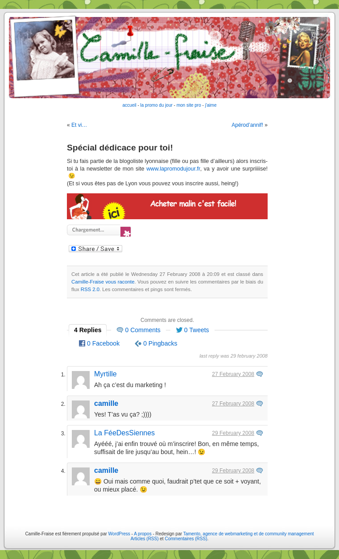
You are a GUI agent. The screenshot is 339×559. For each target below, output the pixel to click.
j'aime (211, 105)
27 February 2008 (233, 374)
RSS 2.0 (90, 289)
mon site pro (189, 105)
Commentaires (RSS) (186, 538)
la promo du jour (157, 105)
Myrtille (105, 374)
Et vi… (79, 125)
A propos (143, 533)
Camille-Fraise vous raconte (103, 281)
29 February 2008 (233, 433)
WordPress (119, 533)
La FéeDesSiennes (124, 433)
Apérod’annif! (247, 125)
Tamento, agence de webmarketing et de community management (248, 533)
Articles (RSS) (145, 538)
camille (106, 403)
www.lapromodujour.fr (173, 169)
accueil (129, 105)
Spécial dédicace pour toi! (120, 147)
